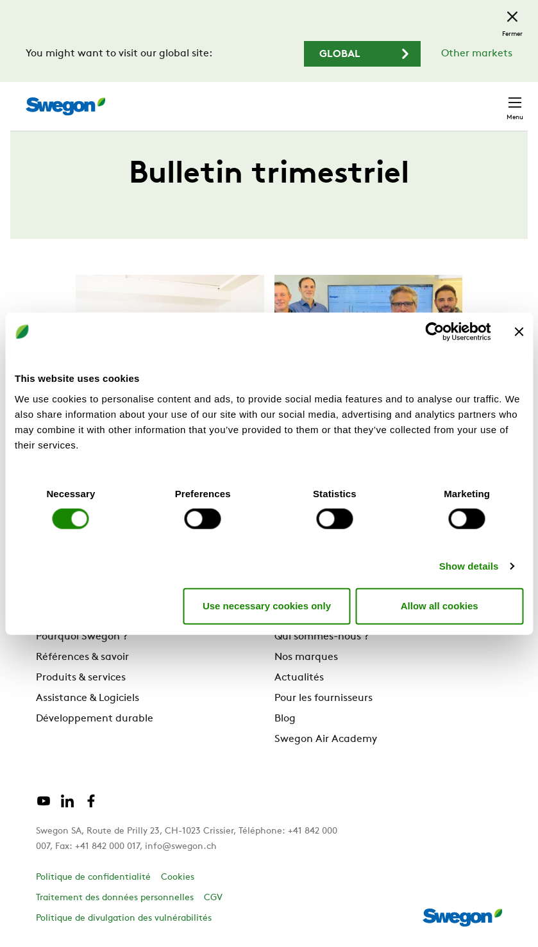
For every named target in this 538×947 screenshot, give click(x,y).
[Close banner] (518, 331)
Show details (469, 565)
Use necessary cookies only (267, 605)
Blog (285, 719)
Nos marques (306, 657)
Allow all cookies (439, 605)
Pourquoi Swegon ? (82, 637)
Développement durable (94, 719)
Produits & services (81, 678)
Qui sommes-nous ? (321, 637)
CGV (213, 898)
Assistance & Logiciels (87, 698)
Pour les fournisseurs (323, 698)
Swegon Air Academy (325, 739)
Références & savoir (82, 657)
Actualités (299, 678)
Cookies (177, 877)
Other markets (476, 54)
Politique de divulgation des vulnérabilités (124, 918)
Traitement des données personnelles (115, 898)
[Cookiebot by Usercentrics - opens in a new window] (434, 332)
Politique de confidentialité (93, 877)
